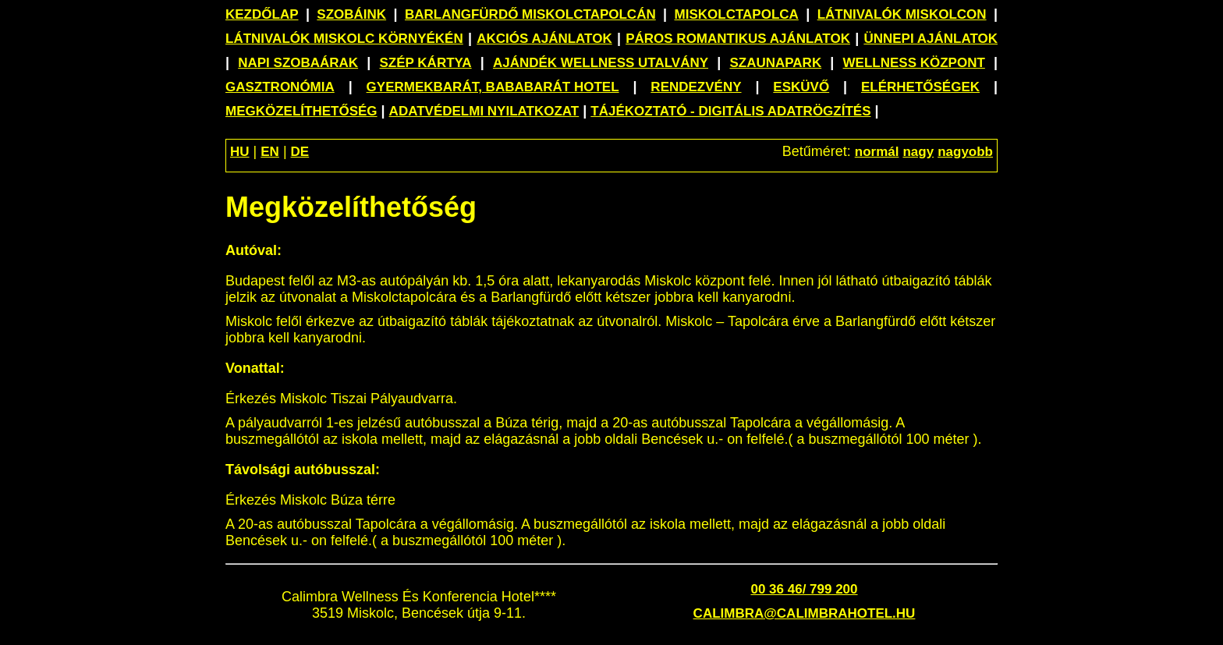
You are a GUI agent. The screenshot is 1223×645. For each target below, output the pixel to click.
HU (240, 151)
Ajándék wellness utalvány (600, 62)
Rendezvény (695, 87)
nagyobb (965, 151)
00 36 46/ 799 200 (803, 589)
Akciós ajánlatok (544, 38)
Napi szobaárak (298, 62)
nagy (918, 151)
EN (270, 151)
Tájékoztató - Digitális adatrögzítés (730, 111)
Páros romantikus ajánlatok (738, 38)
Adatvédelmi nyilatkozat (484, 111)
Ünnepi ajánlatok (930, 38)
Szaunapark (775, 62)
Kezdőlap (262, 14)
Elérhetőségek (920, 87)
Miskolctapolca (737, 14)
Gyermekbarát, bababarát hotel (493, 87)
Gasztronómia (280, 87)
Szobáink (351, 14)
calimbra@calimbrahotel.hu (804, 613)
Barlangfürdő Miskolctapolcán (530, 14)
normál (877, 151)
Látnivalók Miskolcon (902, 14)
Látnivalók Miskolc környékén (344, 38)
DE (300, 151)
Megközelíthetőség (301, 111)
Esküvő (801, 87)
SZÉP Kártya (426, 62)
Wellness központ (914, 62)
